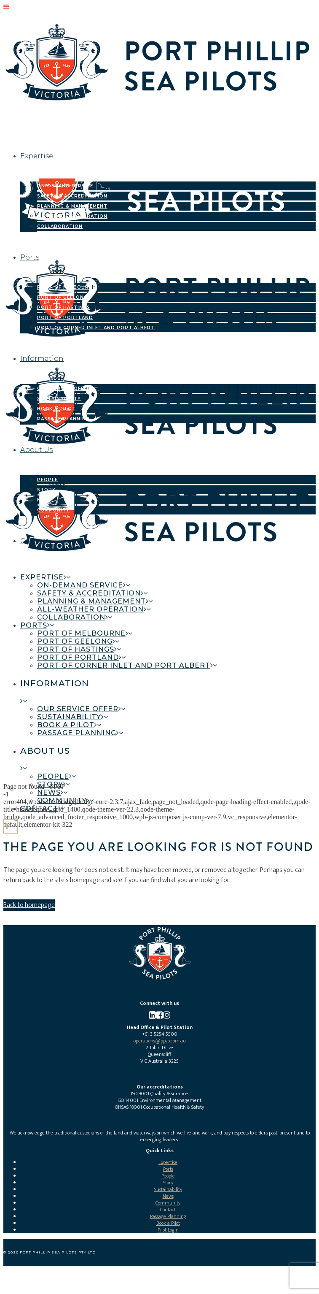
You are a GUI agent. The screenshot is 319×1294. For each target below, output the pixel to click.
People (168, 1176)
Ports (168, 1169)
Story (168, 1182)
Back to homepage (29, 905)
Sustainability (168, 1189)
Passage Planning (168, 1216)
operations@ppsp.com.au (160, 1041)
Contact (168, 1209)
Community (167, 1203)
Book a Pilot (168, 1223)
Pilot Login (168, 1230)
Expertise (167, 1162)
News (168, 1196)
